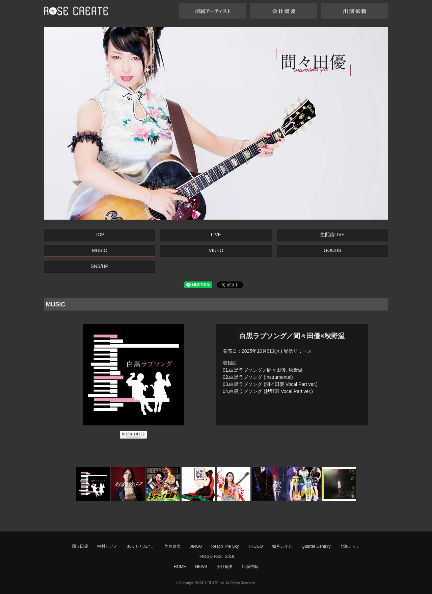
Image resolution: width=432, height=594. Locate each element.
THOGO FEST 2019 (216, 556)
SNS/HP (99, 266)
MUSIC (99, 250)
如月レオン (282, 546)
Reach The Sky (225, 546)
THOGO (255, 546)
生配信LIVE (332, 234)
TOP (100, 234)
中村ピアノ (107, 546)
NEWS (201, 566)
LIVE (216, 234)
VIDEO (216, 250)
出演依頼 (250, 566)
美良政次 (172, 546)
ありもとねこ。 (141, 546)
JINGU (196, 546)
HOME (180, 566)
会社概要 (225, 566)
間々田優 (80, 546)
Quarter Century (316, 546)
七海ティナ (350, 546)
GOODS (332, 250)
